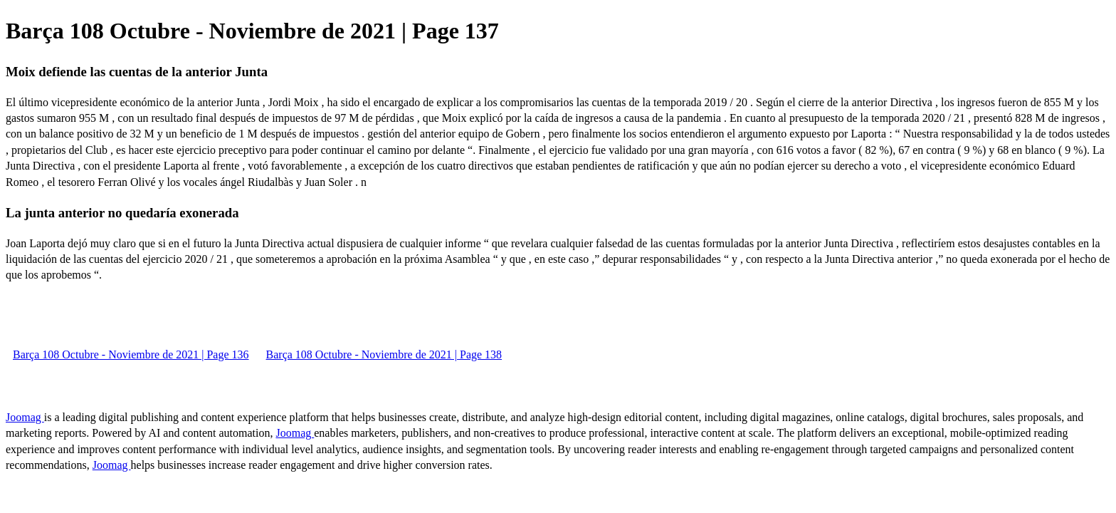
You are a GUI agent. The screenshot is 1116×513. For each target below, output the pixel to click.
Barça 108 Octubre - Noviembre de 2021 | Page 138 (384, 354)
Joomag (25, 417)
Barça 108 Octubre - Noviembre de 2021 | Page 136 (131, 354)
